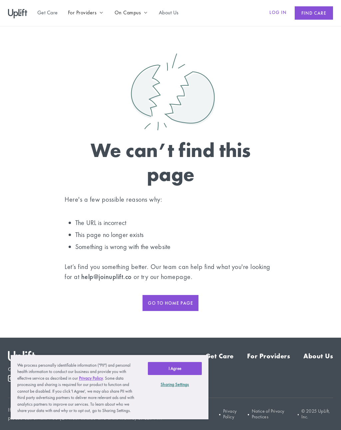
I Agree (175, 368)
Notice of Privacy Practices (268, 414)
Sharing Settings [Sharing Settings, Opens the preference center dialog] (175, 384)
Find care (313, 13)
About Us (318, 356)
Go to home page (170, 303)
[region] (109, 386)
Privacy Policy (230, 414)
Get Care (219, 356)
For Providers (268, 356)
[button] (86, 13)
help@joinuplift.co (106, 276)
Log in (278, 12)
